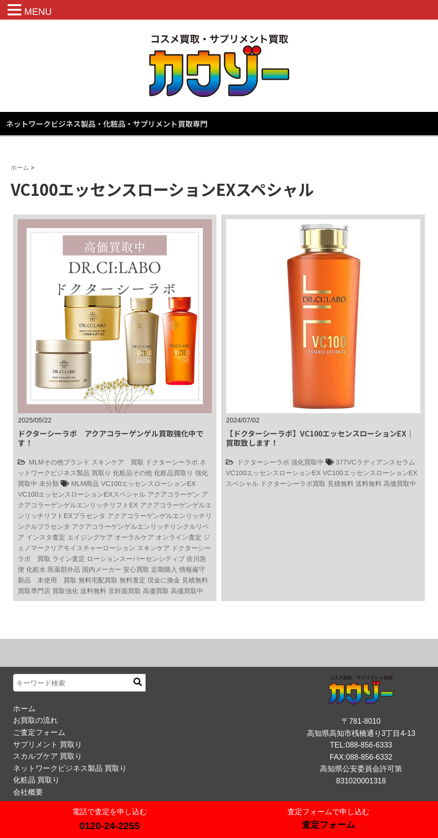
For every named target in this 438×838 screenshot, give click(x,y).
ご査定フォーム (39, 732)
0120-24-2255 (109, 825)
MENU (38, 12)
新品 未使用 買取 (47, 580)
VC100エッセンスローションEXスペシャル (81, 494)
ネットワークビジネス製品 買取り (70, 768)
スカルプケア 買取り (47, 756)
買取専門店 (34, 591)
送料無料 (93, 591)
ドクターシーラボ (172, 462)
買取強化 (65, 591)
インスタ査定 (45, 537)
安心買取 (136, 569)
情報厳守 (192, 569)
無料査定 (132, 580)
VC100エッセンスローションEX (148, 483)
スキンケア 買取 (117, 462)
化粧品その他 (132, 473)
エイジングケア (90, 537)
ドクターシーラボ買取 (293, 483)
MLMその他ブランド (59, 462)
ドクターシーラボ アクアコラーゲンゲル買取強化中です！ (110, 438)
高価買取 (156, 591)
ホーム (24, 709)
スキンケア (153, 548)
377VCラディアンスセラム (375, 462)
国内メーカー (101, 569)
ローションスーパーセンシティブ (136, 558)
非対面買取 (124, 591)
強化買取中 (307, 462)
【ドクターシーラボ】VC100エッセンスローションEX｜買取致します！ (320, 438)
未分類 (49, 483)
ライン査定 (68, 558)
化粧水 (36, 569)
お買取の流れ (35, 720)
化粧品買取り (173, 473)
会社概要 (28, 792)
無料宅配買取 (98, 580)
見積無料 (195, 580)
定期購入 (164, 569)
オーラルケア (134, 537)
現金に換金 (163, 580)
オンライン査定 (179, 537)
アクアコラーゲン (173, 494)
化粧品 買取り (36, 780)
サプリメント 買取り (47, 744)
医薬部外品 (64, 569)
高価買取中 (187, 591)
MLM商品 (85, 483)
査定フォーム (328, 825)
